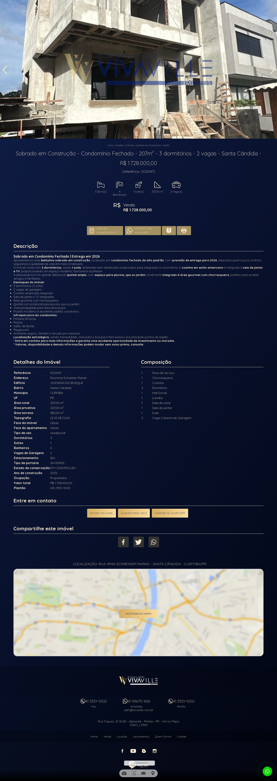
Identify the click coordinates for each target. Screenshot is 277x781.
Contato (182, 736)
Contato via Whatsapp (143, 230)
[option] (138, 69)
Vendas (119, 145)
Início (110, 145)
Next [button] (272, 70)
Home (94, 736)
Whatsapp (154, 542)
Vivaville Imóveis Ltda (138, 680)
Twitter (138, 542)
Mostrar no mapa (138, 613)
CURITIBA (129, 145)
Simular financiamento (107, 230)
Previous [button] (5, 70)
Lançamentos (141, 736)
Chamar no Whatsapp (170, 513)
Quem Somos (163, 736)
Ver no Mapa (170, 721)
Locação (122, 736)
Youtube (133, 751)
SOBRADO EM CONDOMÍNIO (148, 145)
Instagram (155, 751)
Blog (144, 751)
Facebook (123, 542)
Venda (107, 736)
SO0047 (166, 145)
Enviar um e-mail (101, 513)
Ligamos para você (134, 513)
